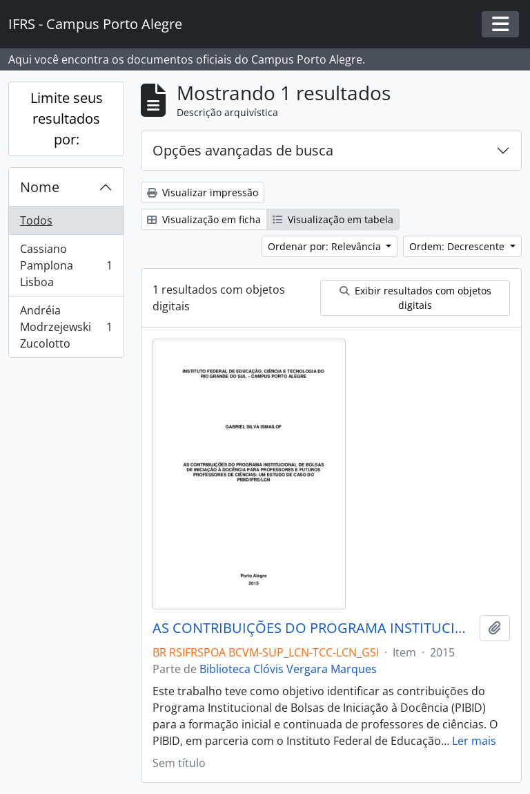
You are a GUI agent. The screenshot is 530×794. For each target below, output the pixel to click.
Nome (39, 187)
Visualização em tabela (333, 219)
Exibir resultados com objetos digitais (415, 298)
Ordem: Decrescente (458, 246)
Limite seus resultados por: (66, 118)
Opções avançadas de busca (243, 150)
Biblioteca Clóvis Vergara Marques (288, 669)
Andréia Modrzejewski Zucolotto (65, 327)
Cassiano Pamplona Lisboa (65, 265)
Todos (36, 220)
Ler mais (474, 740)
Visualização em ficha (204, 219)
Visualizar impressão (202, 192)
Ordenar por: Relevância (326, 246)
